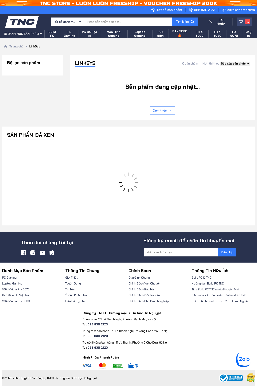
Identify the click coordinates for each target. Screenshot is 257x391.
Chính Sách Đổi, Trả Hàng (145, 295)
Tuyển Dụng (73, 283)
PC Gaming (9, 277)
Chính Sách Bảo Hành (142, 289)
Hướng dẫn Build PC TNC (208, 283)
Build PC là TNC (201, 277)
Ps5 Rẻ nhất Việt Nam (16, 295)
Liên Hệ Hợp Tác (75, 301)
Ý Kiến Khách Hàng (77, 295)
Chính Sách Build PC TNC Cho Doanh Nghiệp (220, 301)
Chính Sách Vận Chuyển (144, 283)
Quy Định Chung (139, 277)
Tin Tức (70, 289)
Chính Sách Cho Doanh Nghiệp (148, 301)
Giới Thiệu (71, 277)
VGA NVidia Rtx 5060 (16, 301)
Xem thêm (162, 110)
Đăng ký (227, 252)
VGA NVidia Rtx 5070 (15, 289)
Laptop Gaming (12, 283)
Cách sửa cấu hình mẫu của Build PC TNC (219, 295)
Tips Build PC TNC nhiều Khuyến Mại (215, 289)
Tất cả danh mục (64, 22)
